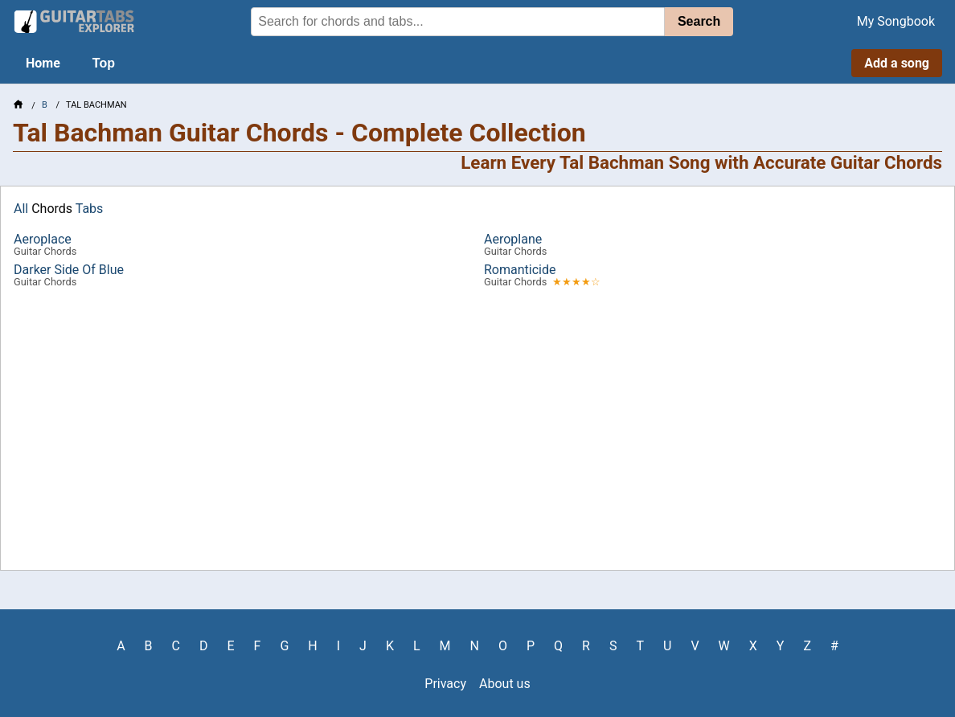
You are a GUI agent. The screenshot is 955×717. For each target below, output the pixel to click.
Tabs (90, 208)
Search (699, 21)
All (21, 208)
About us (505, 683)
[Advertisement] (477, 425)
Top (103, 63)
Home (43, 63)
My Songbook (896, 21)
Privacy (445, 683)
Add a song (896, 63)
